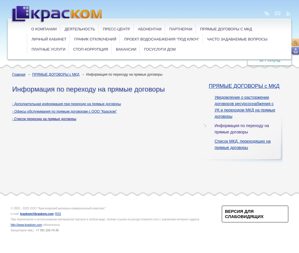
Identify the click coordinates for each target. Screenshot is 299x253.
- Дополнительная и (66, 104)
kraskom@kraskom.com (36, 213)
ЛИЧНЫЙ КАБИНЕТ (49, 39)
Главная (18, 74)
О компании (44, 29)
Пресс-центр (116, 29)
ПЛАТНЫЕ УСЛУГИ (48, 49)
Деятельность (79, 29)
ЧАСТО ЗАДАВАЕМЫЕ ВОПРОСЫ (237, 39)
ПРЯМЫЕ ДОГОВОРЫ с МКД (226, 29)
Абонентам (150, 29)
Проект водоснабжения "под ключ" (161, 39)
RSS (58, 213)
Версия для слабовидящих (244, 214)
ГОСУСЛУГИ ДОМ (160, 49)
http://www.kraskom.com (26, 224)
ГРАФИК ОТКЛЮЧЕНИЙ (95, 39)
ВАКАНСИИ (126, 49)
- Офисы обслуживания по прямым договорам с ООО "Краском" (64, 111)
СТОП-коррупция (90, 49)
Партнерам (180, 29)
